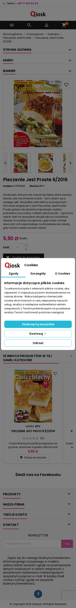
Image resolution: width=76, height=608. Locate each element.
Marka (34, 186)
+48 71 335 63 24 (27, 3)
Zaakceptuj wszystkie (38, 324)
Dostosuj (38, 334)
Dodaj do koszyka (23, 257)
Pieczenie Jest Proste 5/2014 (33, 431)
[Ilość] (18, 247)
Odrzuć (38, 343)
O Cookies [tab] (62, 273)
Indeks (7, 186)
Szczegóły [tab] (38, 273)
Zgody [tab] (13, 273)
